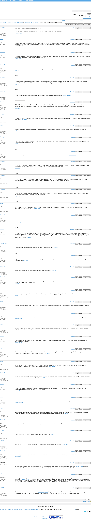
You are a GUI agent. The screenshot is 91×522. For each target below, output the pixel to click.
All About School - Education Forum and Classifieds (11, 22)
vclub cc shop (18, 390)
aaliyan (1, 39)
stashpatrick (18, 108)
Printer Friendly (87, 24)
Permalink (72, 27)
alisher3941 (2, 150)
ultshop (20, 306)
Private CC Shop (67, 95)
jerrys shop (17, 195)
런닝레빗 (56, 247)
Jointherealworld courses (29, 45)
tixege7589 (2, 27)
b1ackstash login (18, 318)
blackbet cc (17, 168)
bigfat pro (17, 70)
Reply (76, 24)
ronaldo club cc (72, 155)
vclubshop (44, 377)
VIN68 (52, 434)
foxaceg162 (2, 64)
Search (81, 20)
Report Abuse (45, 518)
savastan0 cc (52, 366)
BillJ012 (2, 473)
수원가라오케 (69, 423)
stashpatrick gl (18, 221)
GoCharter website (25, 479)
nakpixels (2, 487)
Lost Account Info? (87, 18)
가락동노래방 (65, 444)
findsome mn (18, 58)
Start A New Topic (69, 24)
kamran (2, 289)
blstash (29, 237)
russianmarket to (19, 402)
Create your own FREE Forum (41, 516)
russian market (18, 342)
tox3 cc (16, 182)
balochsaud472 (3, 243)
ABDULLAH (2, 91)
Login (89, 14)
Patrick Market (18, 33)
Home (63, 20)
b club (16, 295)
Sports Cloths (86, 501)
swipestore (36, 329)
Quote (80, 27)
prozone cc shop (37, 208)
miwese (2, 101)
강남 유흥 (17, 283)
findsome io (24, 119)
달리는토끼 (25, 260)
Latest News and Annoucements (31, 22)
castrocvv (17, 143)
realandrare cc (18, 130)
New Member (88, 16)
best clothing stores (43, 492)
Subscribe (80, 24)
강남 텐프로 (53, 270)
